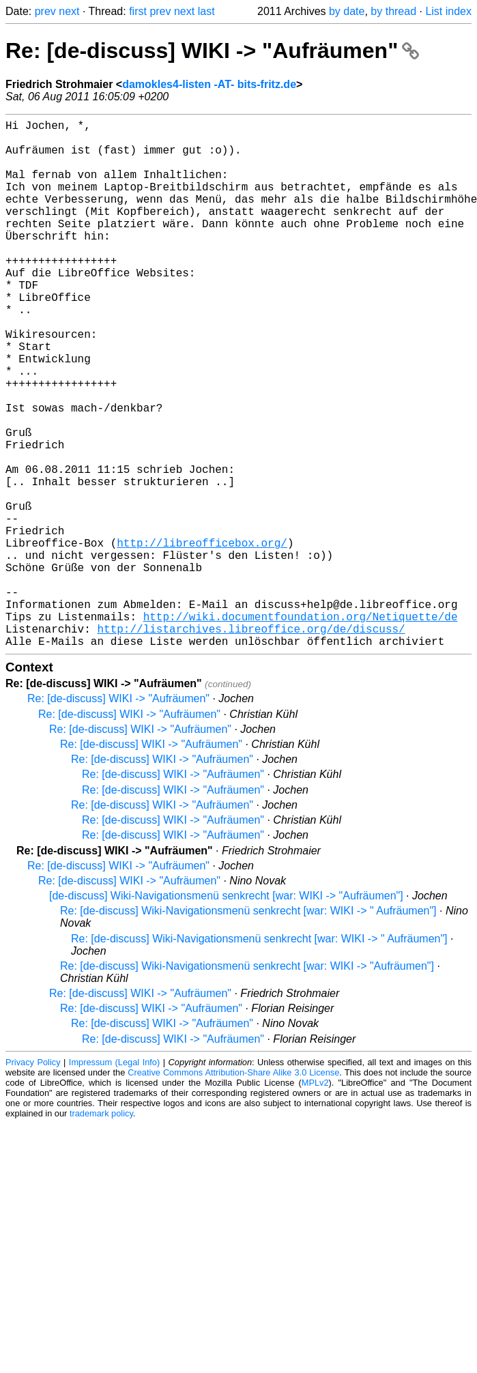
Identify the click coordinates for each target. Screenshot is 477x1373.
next (69, 11)
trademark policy (101, 1231)
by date (346, 11)
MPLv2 (315, 1200)
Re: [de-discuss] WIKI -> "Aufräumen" (212, 50)
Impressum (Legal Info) (114, 1179)
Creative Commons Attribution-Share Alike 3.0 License (233, 1190)
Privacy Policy (33, 1179)
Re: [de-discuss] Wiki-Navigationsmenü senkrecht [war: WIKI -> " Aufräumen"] (248, 1028)
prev (45, 11)
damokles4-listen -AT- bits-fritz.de (209, 84)
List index (448, 11)
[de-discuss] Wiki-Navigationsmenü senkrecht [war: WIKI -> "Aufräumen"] (226, 1013)
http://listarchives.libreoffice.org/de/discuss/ (251, 743)
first (138, 11)
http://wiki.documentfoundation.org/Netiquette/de (300, 728)
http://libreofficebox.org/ (202, 638)
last (206, 11)
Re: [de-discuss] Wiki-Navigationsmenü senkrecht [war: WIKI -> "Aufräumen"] (247, 1083)
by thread (393, 11)
